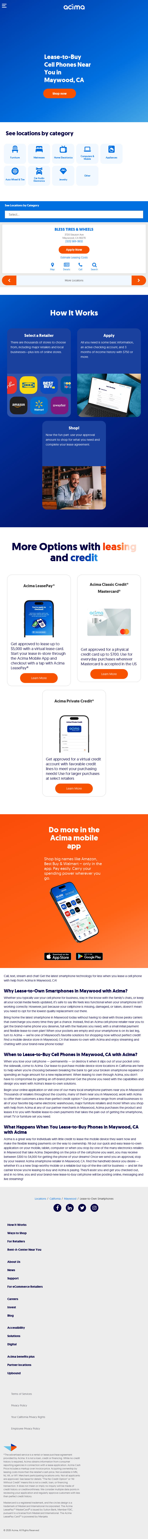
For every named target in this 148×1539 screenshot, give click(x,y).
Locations (40, 1198)
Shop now (59, 94)
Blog (10, 1316)
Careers (12, 1299)
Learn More (39, 678)
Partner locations (19, 1365)
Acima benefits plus (21, 1357)
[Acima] (74, 8)
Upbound (14, 1373)
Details (66, 266)
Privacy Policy (19, 1405)
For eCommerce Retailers (25, 1287)
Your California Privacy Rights (28, 1417)
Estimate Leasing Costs (74, 257)
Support (13, 1278)
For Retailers (16, 1241)
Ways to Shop (17, 1233)
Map (52, 266)
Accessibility (16, 1328)
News (11, 1270)
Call (80, 266)
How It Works (16, 1225)
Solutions (13, 1336)
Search (94, 266)
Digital (12, 1344)
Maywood (70, 1198)
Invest (11, 1307)
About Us (13, 1262)
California (55, 1198)
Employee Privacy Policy (25, 1428)
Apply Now (74, 250)
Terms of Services (21, 1394)
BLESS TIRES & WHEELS (74, 229)
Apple (59, 957)
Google (91, 957)
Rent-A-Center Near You (24, 1250)
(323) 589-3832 (74, 241)
